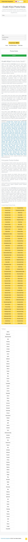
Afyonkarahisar (8, 336)
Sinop (8, 501)
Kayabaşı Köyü (4, 150)
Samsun (8, 494)
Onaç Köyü (3, 138)
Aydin (8, 356)
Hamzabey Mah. (10, 131)
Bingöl (8, 371)
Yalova (8, 523)
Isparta (8, 425)
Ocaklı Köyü (20, 45)
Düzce (8, 395)
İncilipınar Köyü (19, 138)
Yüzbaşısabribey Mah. (8, 140)
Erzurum (8, 405)
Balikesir (8, 358)
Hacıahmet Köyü (8, 152)
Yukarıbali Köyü (18, 131)
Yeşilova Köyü (12, 153)
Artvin (8, 353)
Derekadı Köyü (13, 154)
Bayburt (8, 366)
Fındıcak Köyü (16, 144)
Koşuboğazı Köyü (16, 137)
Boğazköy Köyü (12, 146)
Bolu (8, 376)
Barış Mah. (3, 137)
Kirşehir (7, 454)
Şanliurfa (8, 496)
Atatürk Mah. (23, 132)
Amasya (8, 344)
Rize (8, 489)
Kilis (8, 447)
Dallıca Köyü (23, 141)
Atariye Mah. (7, 290)
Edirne (8, 398)
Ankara (8, 346)
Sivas (8, 506)
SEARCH (14, 55)
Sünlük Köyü (6, 154)
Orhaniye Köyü (17, 133)
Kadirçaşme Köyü (5, 153)
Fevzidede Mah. (10, 121)
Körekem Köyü (11, 133)
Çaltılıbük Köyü (4, 141)
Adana (8, 331)
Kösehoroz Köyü (17, 127)
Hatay (8, 420)
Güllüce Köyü (7, 134)
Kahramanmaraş (8, 432)
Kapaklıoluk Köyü (23, 136)
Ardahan (8, 351)
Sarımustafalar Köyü (8, 252)
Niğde (8, 482)
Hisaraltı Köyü (14, 123)
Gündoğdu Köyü (16, 152)
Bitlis (8, 373)
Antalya (8, 349)
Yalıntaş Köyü (10, 136)
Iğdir (8, 422)
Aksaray (8, 341)
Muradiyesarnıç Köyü (22, 128)
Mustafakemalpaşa (13, 45)
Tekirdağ (8, 509)
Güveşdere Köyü (4, 146)
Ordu (8, 484)
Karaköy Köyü (4, 136)
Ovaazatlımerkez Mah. (5, 123)
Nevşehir (8, 479)
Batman (8, 363)
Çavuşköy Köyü (23, 137)
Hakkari (7, 417)
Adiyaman (8, 334)
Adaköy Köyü (23, 142)
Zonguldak (8, 528)
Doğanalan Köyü (7, 125)
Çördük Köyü (6, 132)
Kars (8, 440)
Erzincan (8, 403)
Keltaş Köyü (12, 132)
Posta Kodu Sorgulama (7, 1)
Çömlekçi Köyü (13, 124)
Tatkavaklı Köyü (8, 219)
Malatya (8, 464)
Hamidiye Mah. (4, 149)
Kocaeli (8, 457)
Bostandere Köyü (18, 153)
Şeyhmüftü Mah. (4, 133)
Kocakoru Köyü (20, 318)
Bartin (8, 361)
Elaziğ (8, 400)
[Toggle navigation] (24, 1)
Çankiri (8, 385)
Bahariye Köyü (17, 142)
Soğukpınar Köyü (11, 150)
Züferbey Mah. (14, 128)
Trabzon (8, 514)
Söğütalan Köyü (16, 140)
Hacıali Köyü (10, 129)
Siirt (8, 499)
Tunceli (8, 516)
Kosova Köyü (11, 149)
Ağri (8, 339)
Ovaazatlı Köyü (17, 121)
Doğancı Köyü (23, 127)
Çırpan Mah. (4, 131)
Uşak (8, 518)
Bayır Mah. (3, 127)
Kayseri (8, 445)
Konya (8, 459)
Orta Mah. (21, 144)
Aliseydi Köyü (10, 144)
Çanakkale (8, 383)
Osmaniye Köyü (17, 129)
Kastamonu (8, 442)
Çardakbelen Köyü (7, 243)
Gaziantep (8, 410)
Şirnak (8, 504)
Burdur (8, 378)
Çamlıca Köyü (4, 144)
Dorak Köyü (13, 125)
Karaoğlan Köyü (19, 146)
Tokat (8, 511)
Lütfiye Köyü (6, 148)
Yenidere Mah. (8, 145)
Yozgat (8, 526)
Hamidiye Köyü (8, 215)
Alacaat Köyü (11, 141)
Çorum (8, 388)
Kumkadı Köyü (20, 297)
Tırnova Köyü (23, 149)
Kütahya (8, 462)
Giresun (7, 413)
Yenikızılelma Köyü (15, 134)
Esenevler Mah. (4, 142)
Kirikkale (8, 449)
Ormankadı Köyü (7, 271)
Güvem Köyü (20, 323)
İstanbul (8, 427)
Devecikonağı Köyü (22, 148)
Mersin (8, 472)
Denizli (8, 390)
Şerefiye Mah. (18, 132)
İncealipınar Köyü (9, 127)
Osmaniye (8, 486)
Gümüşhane (8, 415)
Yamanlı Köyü (4, 129)
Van (8, 521)
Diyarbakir (8, 393)
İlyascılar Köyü (15, 145)
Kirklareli (8, 452)
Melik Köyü (20, 123)
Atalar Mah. (13, 138)
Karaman (8, 437)
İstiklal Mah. (8, 128)
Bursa (7, 45)
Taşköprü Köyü (17, 149)
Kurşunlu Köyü (23, 125)
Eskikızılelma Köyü (14, 148)
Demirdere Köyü (23, 134)
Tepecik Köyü (23, 121)
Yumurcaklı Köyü (22, 145)
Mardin (8, 469)
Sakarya (8, 491)
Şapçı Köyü (17, 141)
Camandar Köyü (9, 137)
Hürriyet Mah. (23, 129)
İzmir (8, 430)
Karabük (8, 435)
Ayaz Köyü (3, 128)
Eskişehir (8, 408)
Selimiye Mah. (16, 136)
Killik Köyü (18, 125)
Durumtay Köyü (23, 140)
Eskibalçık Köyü (8, 311)
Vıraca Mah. (6, 124)
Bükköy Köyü (11, 142)
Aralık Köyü (8, 138)
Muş (8, 477)
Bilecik (8, 368)
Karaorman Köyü (18, 150)
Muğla (8, 474)
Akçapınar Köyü (20, 154)
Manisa (8, 467)
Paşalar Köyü (19, 124)
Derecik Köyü (23, 152)
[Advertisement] (14, 25)
